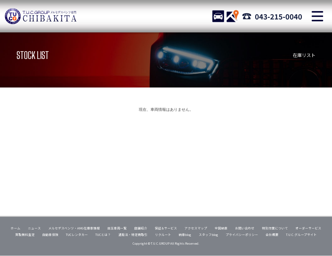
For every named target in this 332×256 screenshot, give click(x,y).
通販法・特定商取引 (133, 234)
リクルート (163, 234)
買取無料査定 (25, 234)
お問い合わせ (245, 228)
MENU (317, 16)
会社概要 (272, 234)
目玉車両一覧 (117, 228)
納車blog (185, 234)
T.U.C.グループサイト (301, 234)
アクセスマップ (195, 228)
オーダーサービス (308, 228)
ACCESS (232, 16)
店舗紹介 (140, 228)
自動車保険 (50, 234)
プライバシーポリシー (242, 234)
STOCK (218, 16)
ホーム (15, 228)
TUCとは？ (103, 234)
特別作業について (275, 228)
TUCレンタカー (77, 234)
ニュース (34, 228)
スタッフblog (208, 234)
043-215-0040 (278, 16)
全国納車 (221, 228)
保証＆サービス (166, 228)
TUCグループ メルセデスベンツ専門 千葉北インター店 (40, 16)
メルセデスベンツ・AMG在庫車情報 (74, 228)
